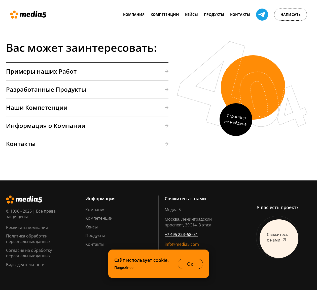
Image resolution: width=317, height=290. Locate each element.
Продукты (95, 235)
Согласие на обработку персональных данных (29, 253)
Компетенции (99, 218)
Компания (95, 209)
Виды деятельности (25, 264)
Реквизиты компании (27, 227)
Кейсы (91, 227)
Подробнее (123, 267)
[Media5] (28, 15)
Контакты (94, 244)
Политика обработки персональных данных (28, 238)
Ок (190, 264)
